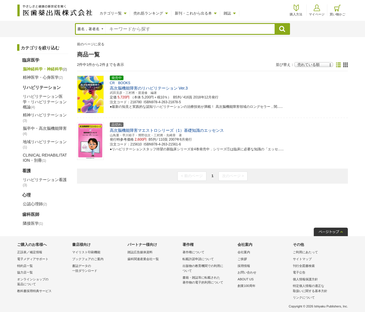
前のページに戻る (90, 44)
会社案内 (244, 252)
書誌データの (98, 268)
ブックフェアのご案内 (88, 259)
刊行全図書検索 (304, 266)
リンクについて (304, 297)
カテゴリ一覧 (111, 13)
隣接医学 (33, 223)
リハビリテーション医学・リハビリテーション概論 (45, 101)
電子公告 (299, 272)
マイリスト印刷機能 (86, 252)
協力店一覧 (25, 272)
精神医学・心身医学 (43, 77)
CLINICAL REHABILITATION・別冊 (45, 158)
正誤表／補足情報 (29, 252)
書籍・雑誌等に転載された (208, 280)
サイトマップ (302, 259)
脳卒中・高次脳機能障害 (45, 131)
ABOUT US (246, 279)
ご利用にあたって (305, 252)
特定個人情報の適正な (319, 288)
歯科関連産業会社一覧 (143, 259)
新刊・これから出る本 (193, 13)
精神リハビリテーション (45, 117)
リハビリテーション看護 (45, 182)
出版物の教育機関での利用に (208, 268)
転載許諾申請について (198, 259)
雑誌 (227, 13)
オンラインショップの (43, 282)
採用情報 (244, 266)
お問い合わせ (247, 272)
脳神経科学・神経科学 (45, 69)
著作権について (193, 252)
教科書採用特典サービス (34, 291)
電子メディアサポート (32, 259)
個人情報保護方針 (305, 279)
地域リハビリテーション (45, 144)
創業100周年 (246, 285)
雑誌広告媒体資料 (140, 252)
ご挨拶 (242, 259)
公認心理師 (35, 204)
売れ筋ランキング (148, 13)
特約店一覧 (25, 266)
